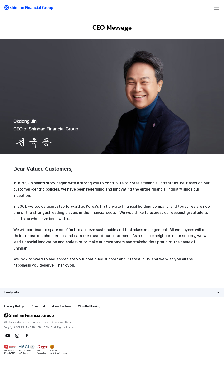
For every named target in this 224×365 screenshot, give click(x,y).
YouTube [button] (7, 336)
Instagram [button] (17, 336)
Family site (11, 292)
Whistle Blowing (89, 306)
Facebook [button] (26, 336)
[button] (29, 7)
